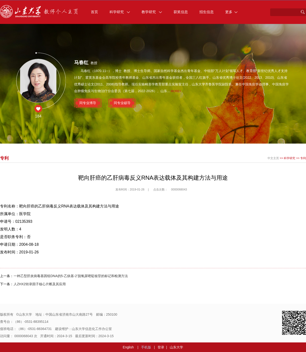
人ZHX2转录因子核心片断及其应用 (40, 284)
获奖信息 (181, 12)
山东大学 (176, 347)
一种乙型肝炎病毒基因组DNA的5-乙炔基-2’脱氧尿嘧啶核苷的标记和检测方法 (71, 276)
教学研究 (152, 12)
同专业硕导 (122, 103)
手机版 (146, 347)
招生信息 (206, 12)
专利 (303, 158)
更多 (231, 12)
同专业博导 (87, 103)
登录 (161, 347)
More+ (176, 91)
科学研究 (119, 12)
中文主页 (273, 158)
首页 (94, 12)
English (128, 347)
